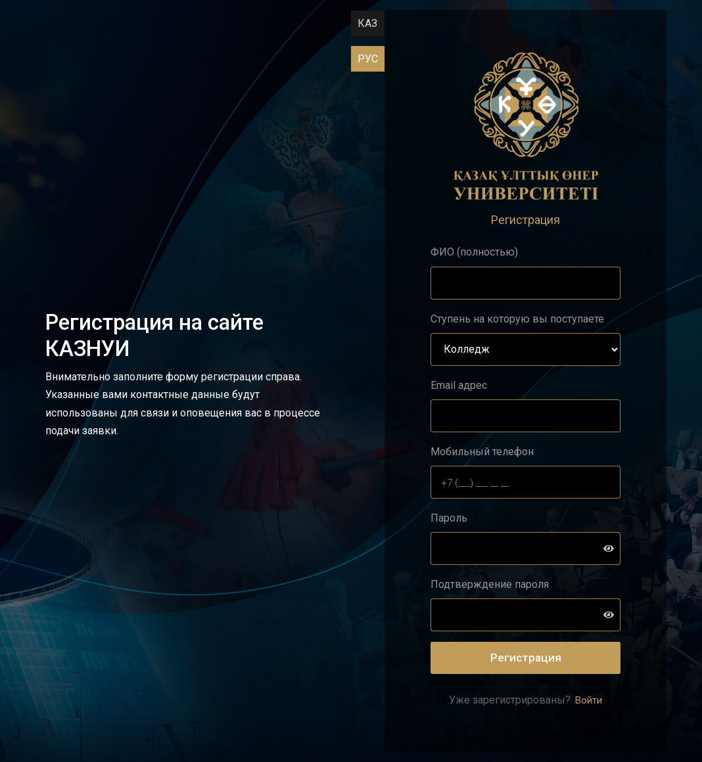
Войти (587, 700)
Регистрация (525, 657)
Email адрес (459, 385)
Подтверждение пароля (490, 584)
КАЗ (367, 23)
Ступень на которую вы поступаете (517, 319)
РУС (368, 59)
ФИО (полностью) (474, 252)
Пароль (449, 518)
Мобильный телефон (482, 451)
